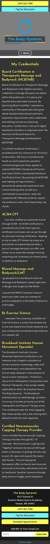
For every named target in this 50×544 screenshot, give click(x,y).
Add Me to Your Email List (25, 528)
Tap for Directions (25, 9)
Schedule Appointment (25, 521)
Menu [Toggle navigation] (25, 53)
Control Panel (25, 542)
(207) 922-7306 (25, 3)
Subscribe (42, 534)
